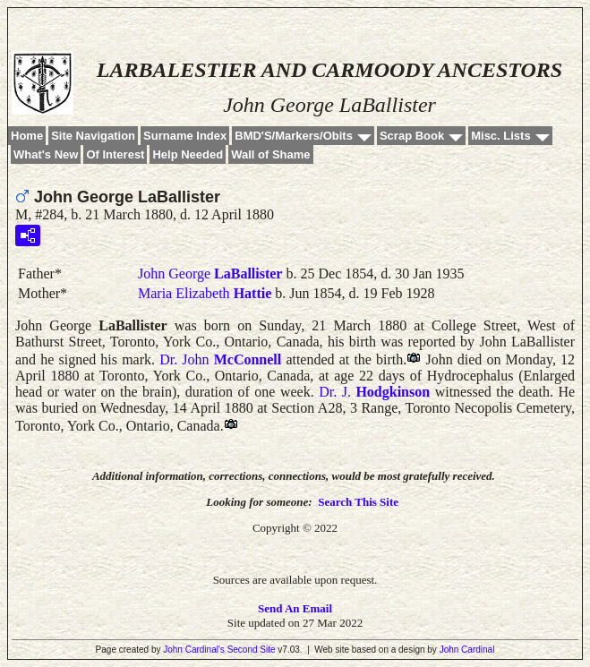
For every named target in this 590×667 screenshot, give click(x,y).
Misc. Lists (500, 135)
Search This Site (358, 502)
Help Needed (187, 154)
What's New (45, 154)
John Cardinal (467, 649)
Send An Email (295, 608)
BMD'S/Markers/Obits (294, 135)
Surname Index (185, 135)
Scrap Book (412, 135)
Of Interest (115, 154)
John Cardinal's (194, 649)
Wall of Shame (270, 154)
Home (27, 135)
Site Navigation (93, 135)
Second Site (251, 649)
